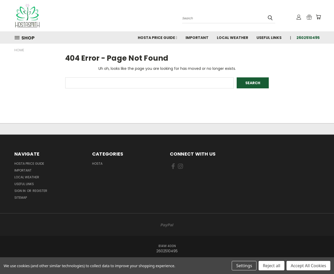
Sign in (20, 191)
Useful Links (269, 37)
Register (40, 191)
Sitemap (20, 197)
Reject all (271, 266)
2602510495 (308, 37)
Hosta (97, 163)
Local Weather (232, 37)
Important (197, 37)
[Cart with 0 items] (318, 17)
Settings (244, 266)
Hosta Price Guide (157, 37)
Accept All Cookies (308, 266)
